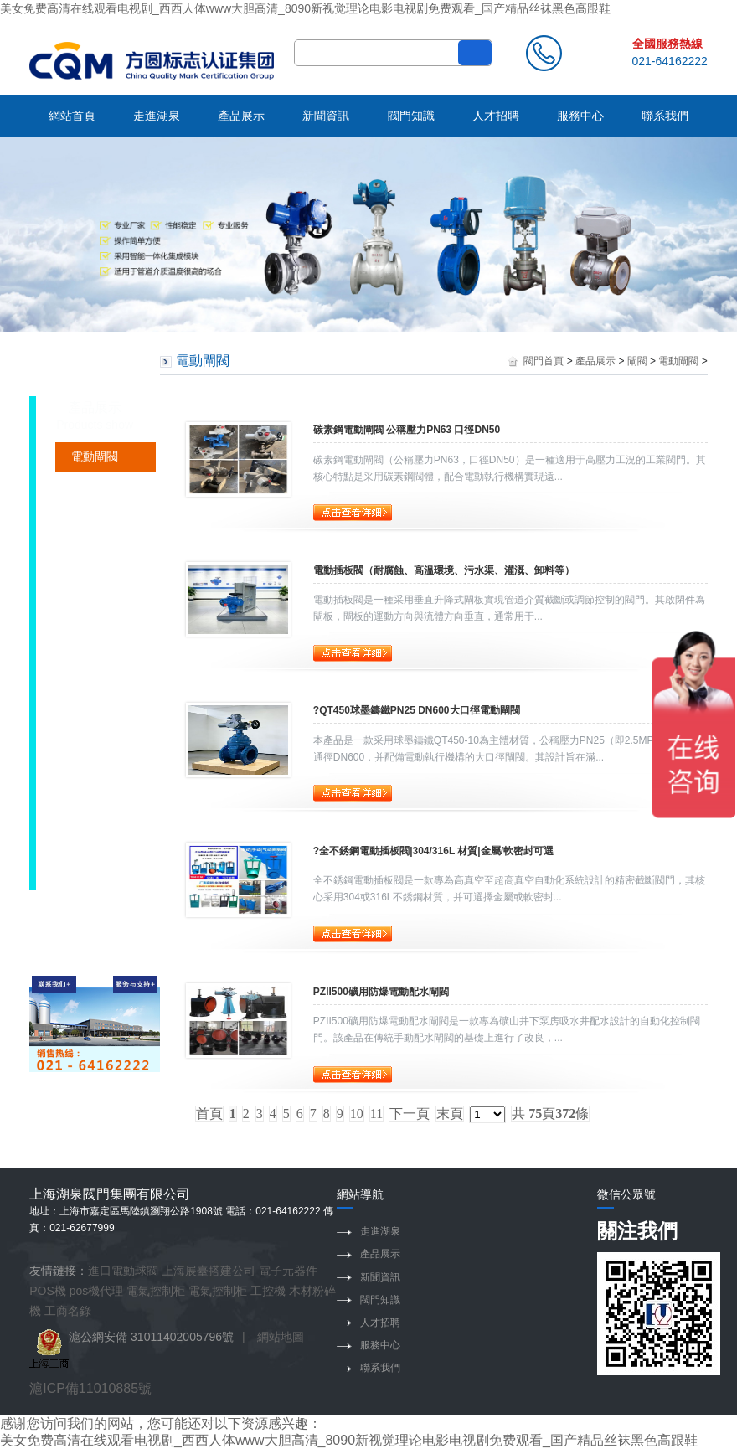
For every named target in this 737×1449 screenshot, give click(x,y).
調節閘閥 (94, 515)
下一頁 (409, 1113)
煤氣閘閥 (94, 749)
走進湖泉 (156, 115)
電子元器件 (288, 1270)
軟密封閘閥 (100, 573)
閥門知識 (411, 115)
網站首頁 (72, 115)
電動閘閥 (94, 456)
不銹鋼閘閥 (100, 867)
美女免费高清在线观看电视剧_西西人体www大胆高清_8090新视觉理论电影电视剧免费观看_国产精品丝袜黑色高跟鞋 (305, 8)
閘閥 (637, 361)
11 (376, 1113)
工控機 (268, 1290)
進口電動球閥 (123, 1270)
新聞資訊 (325, 115)
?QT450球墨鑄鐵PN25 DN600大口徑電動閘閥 (416, 710)
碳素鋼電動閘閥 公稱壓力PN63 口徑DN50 (406, 430)
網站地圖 (280, 1336)
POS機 (47, 1290)
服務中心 (580, 115)
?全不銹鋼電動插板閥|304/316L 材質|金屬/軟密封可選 (433, 851)
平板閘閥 (94, 837)
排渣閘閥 (94, 720)
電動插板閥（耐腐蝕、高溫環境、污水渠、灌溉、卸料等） (444, 570)
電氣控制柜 (155, 1290)
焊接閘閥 (94, 632)
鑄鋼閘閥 (94, 691)
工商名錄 (67, 1311)
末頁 (449, 1113)
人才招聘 (495, 115)
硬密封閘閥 (100, 544)
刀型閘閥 (94, 779)
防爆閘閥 (94, 808)
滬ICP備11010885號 (90, 1388)
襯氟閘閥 (94, 603)
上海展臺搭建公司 (208, 1270)
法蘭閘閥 (94, 661)
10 (356, 1113)
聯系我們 (665, 115)
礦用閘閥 (94, 485)
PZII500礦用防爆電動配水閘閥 (381, 992)
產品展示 (241, 115)
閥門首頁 (543, 361)
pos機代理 (97, 1290)
